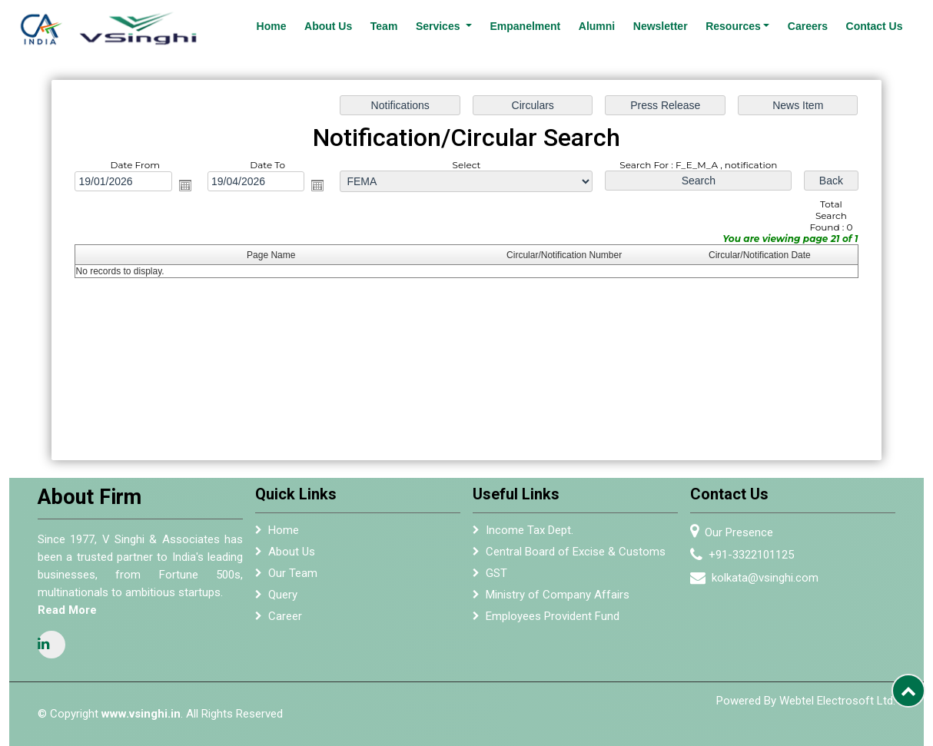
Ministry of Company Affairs (557, 598)
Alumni (597, 26)
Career (285, 620)
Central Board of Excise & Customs (576, 555)
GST (496, 577)
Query (282, 598)
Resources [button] (733, 26)
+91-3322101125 (756, 555)
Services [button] (439, 26)
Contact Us (874, 26)
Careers (808, 26)
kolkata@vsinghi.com (769, 578)
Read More (62, 610)
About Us (328, 26)
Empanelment (525, 26)
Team (384, 26)
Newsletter (660, 26)
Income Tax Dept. (529, 534)
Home (272, 26)
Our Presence (743, 532)
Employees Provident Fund (552, 620)
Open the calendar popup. (185, 185)
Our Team (292, 577)
